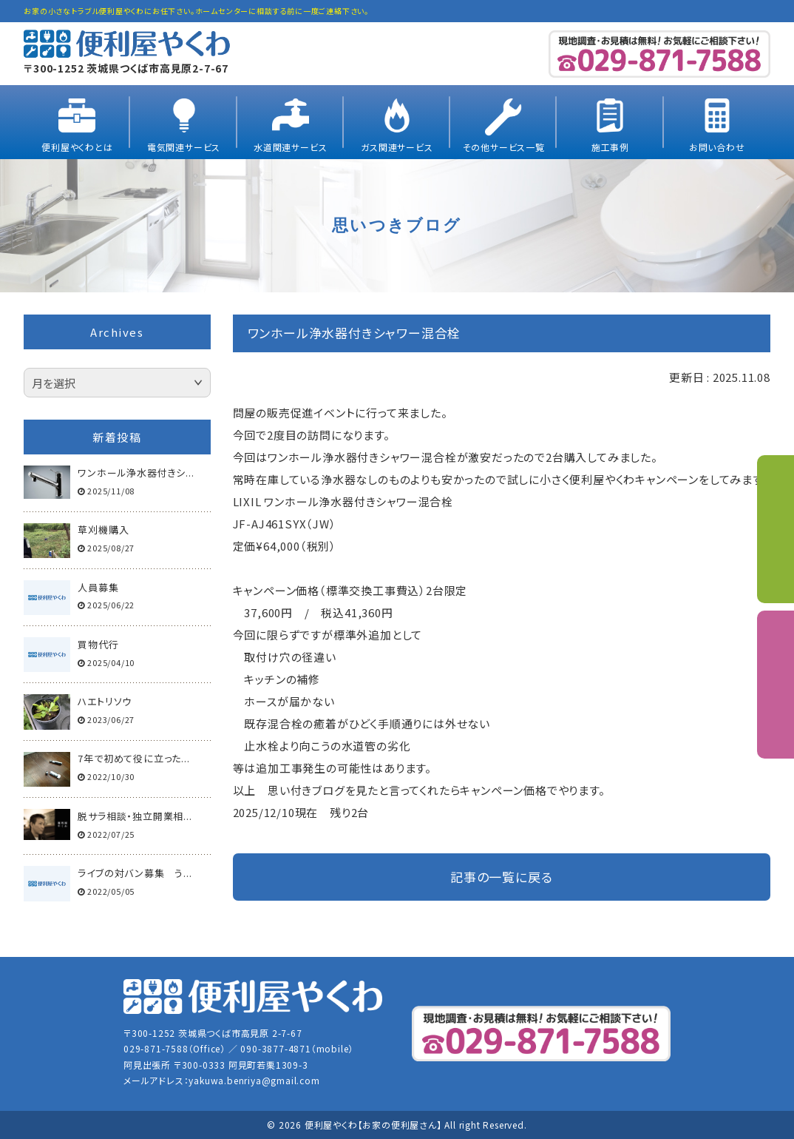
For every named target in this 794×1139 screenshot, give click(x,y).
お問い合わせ (717, 147)
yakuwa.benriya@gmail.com (254, 1080)
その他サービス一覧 (504, 147)
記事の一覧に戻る (501, 876)
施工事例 (610, 147)
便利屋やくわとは (76, 147)
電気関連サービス (183, 147)
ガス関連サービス (396, 147)
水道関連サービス (290, 147)
